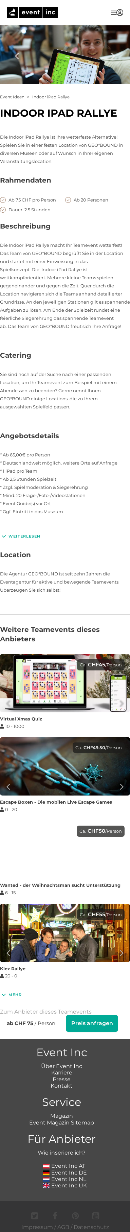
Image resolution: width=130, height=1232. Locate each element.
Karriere (61, 1072)
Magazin (61, 1115)
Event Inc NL (64, 1178)
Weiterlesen (20, 536)
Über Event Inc (61, 1065)
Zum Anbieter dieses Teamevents (46, 1012)
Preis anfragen (92, 1023)
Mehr (11, 994)
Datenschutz (91, 1226)
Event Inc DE (65, 1172)
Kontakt (62, 1085)
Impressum (37, 1226)
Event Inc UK (65, 1185)
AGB (63, 1226)
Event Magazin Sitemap (61, 1122)
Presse (62, 1078)
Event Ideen (12, 96)
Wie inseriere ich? (62, 1152)
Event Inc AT (64, 1165)
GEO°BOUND (43, 573)
